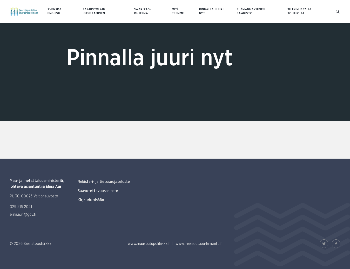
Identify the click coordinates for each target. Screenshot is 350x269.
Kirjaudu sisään (91, 200)
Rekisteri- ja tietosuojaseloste (104, 182)
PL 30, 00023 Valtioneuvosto (34, 196)
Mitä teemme (178, 11)
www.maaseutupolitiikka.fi (149, 244)
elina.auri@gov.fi (23, 214)
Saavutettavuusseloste (98, 191)
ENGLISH (53, 13)
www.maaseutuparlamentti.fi (198, 244)
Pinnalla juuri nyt (211, 11)
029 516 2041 (21, 207)
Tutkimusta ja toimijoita (299, 11)
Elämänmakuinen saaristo (251, 11)
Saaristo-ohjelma (142, 11)
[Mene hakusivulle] (338, 11)
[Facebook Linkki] (336, 243)
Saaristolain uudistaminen (94, 11)
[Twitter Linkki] (324, 243)
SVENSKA (54, 9)
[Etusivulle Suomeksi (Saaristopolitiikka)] (24, 11)
